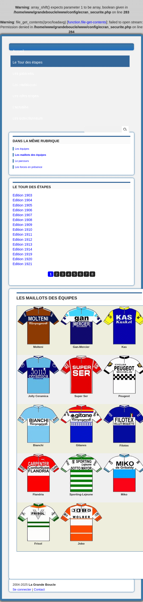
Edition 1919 (22, 254)
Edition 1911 (22, 234)
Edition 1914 (22, 249)
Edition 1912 (22, 239)
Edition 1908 (22, 220)
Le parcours (22, 160)
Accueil (18, 51)
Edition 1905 (22, 205)
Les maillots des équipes (30, 154)
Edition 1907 (22, 215)
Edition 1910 (22, 230)
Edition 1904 (22, 200)
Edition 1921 (22, 264)
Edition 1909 (22, 225)
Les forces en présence (28, 167)
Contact (39, 589)
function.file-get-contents (87, 22)
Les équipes (22, 148)
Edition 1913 (22, 244)
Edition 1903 (22, 195)
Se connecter (22, 589)
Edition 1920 (22, 259)
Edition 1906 (22, 210)
